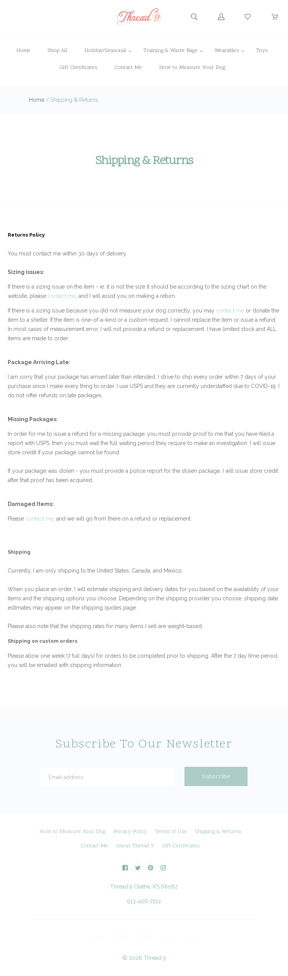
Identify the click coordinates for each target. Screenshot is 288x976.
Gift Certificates (78, 67)
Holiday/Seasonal (105, 50)
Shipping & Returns (218, 831)
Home (23, 50)
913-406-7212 (144, 901)
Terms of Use (171, 831)
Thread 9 (155, 958)
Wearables (226, 50)
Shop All (57, 50)
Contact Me (128, 67)
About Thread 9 (135, 846)
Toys (262, 50)
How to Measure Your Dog (192, 67)
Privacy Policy (130, 831)
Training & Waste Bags (170, 50)
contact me (62, 296)
